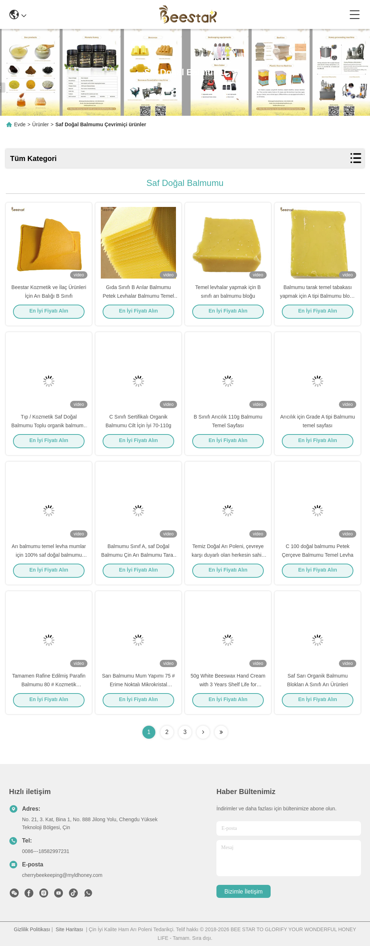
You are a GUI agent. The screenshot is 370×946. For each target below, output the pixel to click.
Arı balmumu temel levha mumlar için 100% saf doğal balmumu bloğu (49, 557)
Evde (20, 124)
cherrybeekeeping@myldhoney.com (62, 875)
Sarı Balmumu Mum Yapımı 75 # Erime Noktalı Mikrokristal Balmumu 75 (138, 686)
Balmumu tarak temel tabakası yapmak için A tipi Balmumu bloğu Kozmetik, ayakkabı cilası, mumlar (317, 298)
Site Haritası (69, 929)
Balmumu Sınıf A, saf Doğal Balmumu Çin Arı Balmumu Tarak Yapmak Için (138, 557)
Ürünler (40, 124)
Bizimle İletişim (243, 891)
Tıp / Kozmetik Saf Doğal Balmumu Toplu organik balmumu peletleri (48, 427)
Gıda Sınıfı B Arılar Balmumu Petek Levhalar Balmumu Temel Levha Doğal (138, 298)
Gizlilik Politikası (32, 929)
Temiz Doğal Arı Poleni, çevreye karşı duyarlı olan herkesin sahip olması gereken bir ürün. (228, 557)
